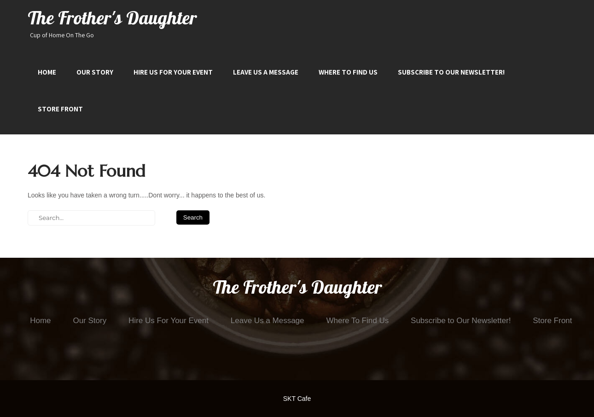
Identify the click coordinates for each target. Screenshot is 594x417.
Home (47, 72)
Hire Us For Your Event (173, 72)
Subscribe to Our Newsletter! (451, 72)
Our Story (94, 72)
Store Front (60, 108)
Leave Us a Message (265, 72)
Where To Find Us (348, 72)
